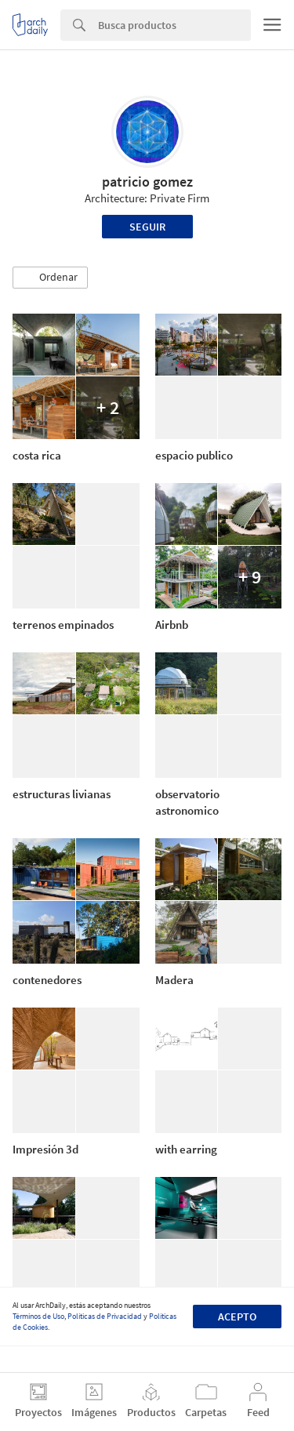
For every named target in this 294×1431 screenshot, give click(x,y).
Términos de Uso (38, 1316)
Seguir (147, 227)
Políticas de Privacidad (104, 1316)
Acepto (237, 1316)
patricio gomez (147, 182)
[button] (50, 278)
